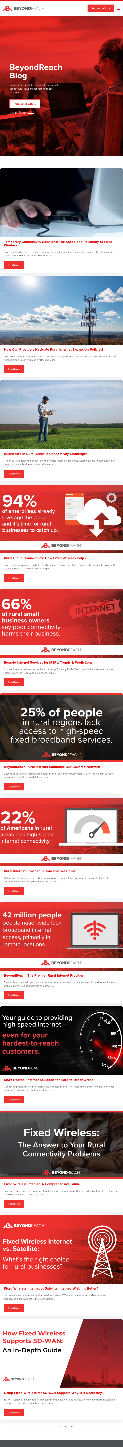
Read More (14, 265)
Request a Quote (101, 8)
